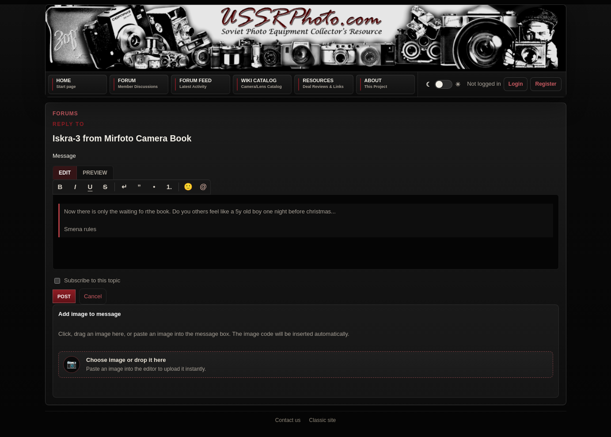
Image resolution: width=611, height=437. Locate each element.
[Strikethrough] (105, 186)
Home (64, 80)
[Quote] (139, 186)
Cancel (92, 296)
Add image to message (89, 314)
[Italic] (75, 186)
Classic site (322, 420)
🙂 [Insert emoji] (188, 186)
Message (64, 155)
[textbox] (306, 231)
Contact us (287, 420)
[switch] (443, 84)
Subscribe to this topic (87, 280)
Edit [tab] (65, 172)
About (373, 80)
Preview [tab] (95, 172)
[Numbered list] (169, 186)
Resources (318, 80)
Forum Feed (195, 80)
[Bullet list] (154, 186)
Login (516, 84)
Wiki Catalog (259, 80)
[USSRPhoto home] (306, 38)
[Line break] (124, 186)
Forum (127, 80)
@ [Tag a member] (203, 186)
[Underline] (90, 186)
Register (545, 84)
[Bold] (60, 186)
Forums (65, 113)
